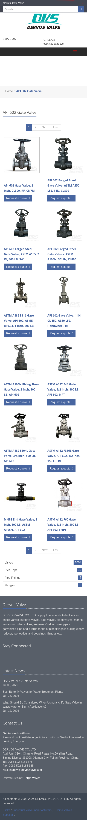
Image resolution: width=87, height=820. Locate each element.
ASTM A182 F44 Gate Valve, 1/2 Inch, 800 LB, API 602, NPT (63, 389)
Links (7, 810)
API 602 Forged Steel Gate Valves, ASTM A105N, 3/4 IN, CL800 (61, 254)
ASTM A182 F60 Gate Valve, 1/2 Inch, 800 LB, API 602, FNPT (63, 525)
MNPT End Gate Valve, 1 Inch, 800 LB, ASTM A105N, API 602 (20, 525)
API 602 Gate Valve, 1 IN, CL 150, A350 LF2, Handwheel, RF (64, 321)
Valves (9, 562)
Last (55, 127)
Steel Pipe (11, 570)
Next (45, 127)
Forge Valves (32, 777)
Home (9, 91)
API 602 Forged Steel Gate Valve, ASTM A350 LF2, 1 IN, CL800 (63, 185)
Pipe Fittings (12, 577)
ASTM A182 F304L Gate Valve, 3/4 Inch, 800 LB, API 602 (20, 456)
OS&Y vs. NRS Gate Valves (20, 681)
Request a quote (18, 198)
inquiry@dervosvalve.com (25, 769)
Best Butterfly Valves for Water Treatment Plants (33, 691)
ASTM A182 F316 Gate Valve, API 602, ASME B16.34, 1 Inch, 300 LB (19, 321)
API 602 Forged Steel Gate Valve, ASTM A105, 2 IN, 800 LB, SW (21, 254)
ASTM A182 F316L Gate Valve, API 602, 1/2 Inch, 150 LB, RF (63, 456)
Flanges (10, 585)
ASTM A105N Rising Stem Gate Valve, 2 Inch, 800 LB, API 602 (21, 389)
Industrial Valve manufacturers (32, 810)
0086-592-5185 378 (54, 44)
